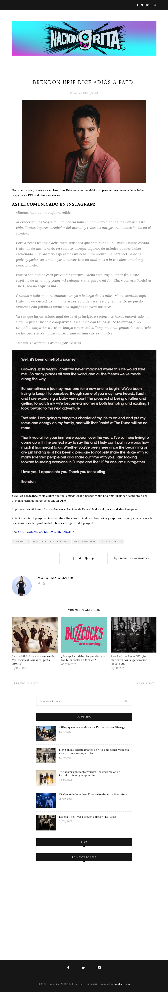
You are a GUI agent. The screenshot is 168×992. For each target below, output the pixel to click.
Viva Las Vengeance (110, 541)
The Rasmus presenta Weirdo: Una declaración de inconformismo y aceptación (89, 773)
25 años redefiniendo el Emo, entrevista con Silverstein (93, 794)
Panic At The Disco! (84, 541)
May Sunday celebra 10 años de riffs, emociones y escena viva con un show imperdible (94, 751)
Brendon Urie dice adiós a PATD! (51, 541)
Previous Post (25, 683)
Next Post (146, 683)
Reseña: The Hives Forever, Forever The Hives (87, 816)
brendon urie (21, 541)
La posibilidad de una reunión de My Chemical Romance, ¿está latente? (33, 660)
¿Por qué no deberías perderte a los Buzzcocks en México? (83, 658)
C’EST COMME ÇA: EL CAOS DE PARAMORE (47, 532)
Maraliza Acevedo (133, 558)
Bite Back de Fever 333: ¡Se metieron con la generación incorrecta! (129, 660)
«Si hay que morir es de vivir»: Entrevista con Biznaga (92, 727)
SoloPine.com (122, 983)
